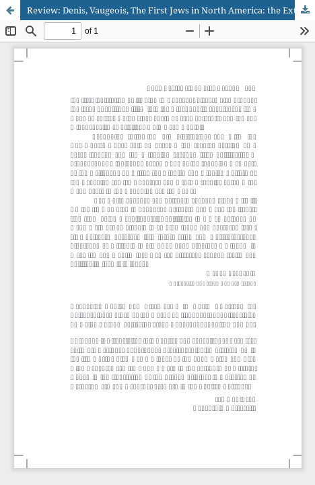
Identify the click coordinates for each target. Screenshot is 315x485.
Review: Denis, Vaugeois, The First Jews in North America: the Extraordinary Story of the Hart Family (171, 10)
